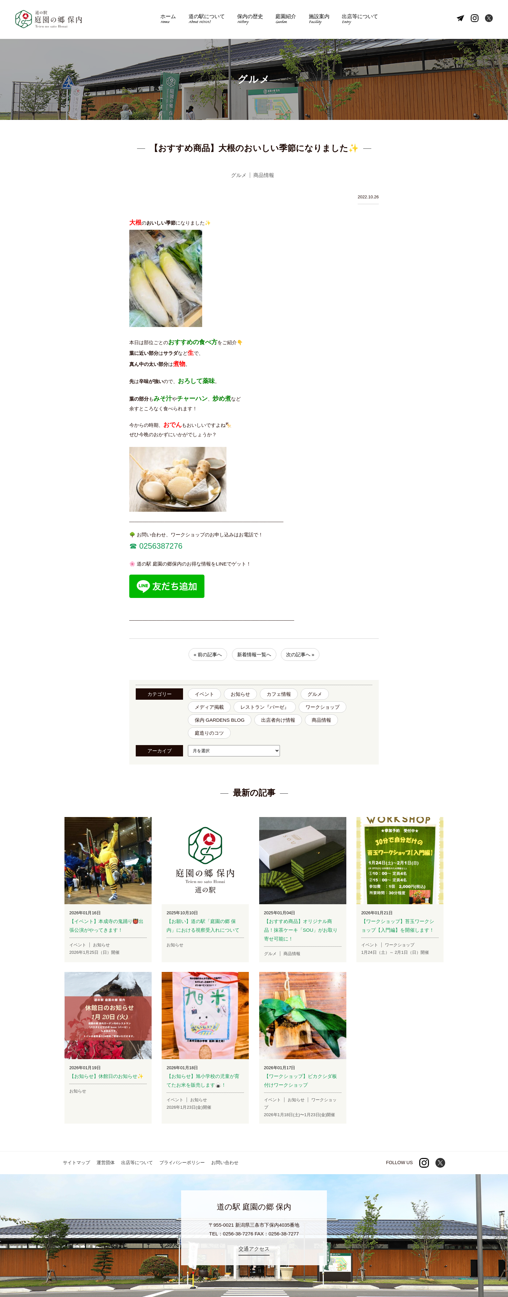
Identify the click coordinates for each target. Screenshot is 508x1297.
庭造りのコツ (209, 733)
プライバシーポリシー (182, 1162)
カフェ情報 (279, 694)
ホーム (168, 20)
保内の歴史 (250, 20)
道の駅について (207, 20)
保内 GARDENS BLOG (220, 720)
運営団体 (106, 1162)
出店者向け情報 (278, 720)
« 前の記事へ (208, 654)
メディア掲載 (209, 707)
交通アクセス (254, 1249)
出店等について (360, 20)
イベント (204, 694)
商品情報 (321, 720)
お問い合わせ (224, 1162)
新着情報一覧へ (254, 654)
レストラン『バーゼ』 (264, 707)
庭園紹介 (285, 20)
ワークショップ (323, 707)
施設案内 (319, 20)
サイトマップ (76, 1162)
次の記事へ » (300, 654)
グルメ (314, 694)
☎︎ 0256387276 (155, 546)
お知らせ (240, 694)
